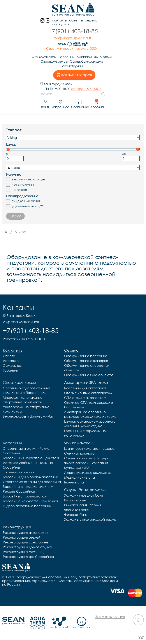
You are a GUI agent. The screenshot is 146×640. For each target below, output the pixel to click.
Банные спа (74, 482)
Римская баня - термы (82, 505)
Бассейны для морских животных (30, 477)
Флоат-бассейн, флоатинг (86, 463)
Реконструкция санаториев (26, 542)
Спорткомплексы (53, 61)
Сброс (15, 216)
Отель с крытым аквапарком (88, 393)
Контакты (18, 307)
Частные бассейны (19, 472)
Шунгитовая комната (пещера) (90, 448)
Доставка (11, 361)
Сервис (91, 20)
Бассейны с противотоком (25, 496)
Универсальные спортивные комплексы (26, 409)
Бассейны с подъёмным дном (28, 486)
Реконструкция (71, 66)
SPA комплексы (44, 57)
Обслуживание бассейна (85, 356)
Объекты (76, 20)
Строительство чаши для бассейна (32, 482)
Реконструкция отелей (21, 537)
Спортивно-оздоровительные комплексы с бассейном (27, 390)
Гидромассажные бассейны (27, 506)
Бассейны (66, 57)
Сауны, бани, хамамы (86, 61)
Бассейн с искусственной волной (31, 501)
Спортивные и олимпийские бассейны (26, 450)
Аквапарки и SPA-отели (94, 57)
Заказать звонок (110, 616)
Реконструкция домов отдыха (27, 547)
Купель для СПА (77, 468)
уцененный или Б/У (27, 206)
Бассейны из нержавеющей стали (31, 458)
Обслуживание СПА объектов (88, 375)
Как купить (60, 24)
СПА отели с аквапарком (85, 398)
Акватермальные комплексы (88, 472)
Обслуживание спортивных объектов (86, 367)
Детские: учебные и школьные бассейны (28, 465)
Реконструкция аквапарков (25, 532)
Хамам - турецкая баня (83, 495)
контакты (59, 20)
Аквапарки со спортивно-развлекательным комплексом (90, 414)
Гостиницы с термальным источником (85, 433)
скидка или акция (26, 201)
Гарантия (10, 370)
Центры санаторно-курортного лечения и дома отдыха (90, 423)
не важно (19, 189)
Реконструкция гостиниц (23, 552)
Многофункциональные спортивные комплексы (22, 399)
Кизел (67, 84)
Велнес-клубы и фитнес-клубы (28, 416)
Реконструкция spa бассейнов (28, 557)
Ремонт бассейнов (19, 491)
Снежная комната (79, 453)
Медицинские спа (79, 477)
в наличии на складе (28, 179)
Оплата (9, 356)
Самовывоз (12, 365)
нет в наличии (23, 184)
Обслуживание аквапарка (86, 361)
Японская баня (76, 510)
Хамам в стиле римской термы (90, 519)
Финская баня (75, 515)
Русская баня (75, 500)
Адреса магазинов (21, 322)
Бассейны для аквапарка (85, 388)
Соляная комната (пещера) (87, 458)
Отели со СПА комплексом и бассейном (88, 404)
